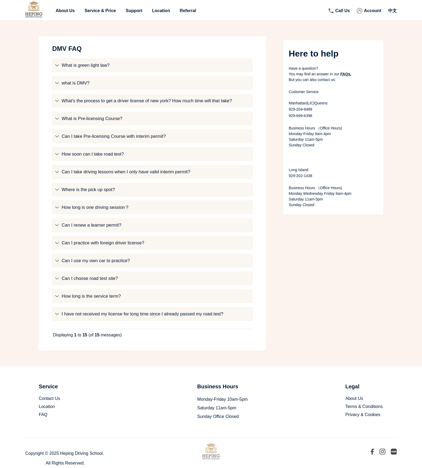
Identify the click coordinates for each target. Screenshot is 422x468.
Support (134, 10)
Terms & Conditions (364, 406)
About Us (65, 10)
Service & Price (100, 10)
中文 (392, 10)
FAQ (43, 414)
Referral (188, 10)
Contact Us (49, 398)
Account (372, 10)
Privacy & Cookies (362, 414)
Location (161, 10)
